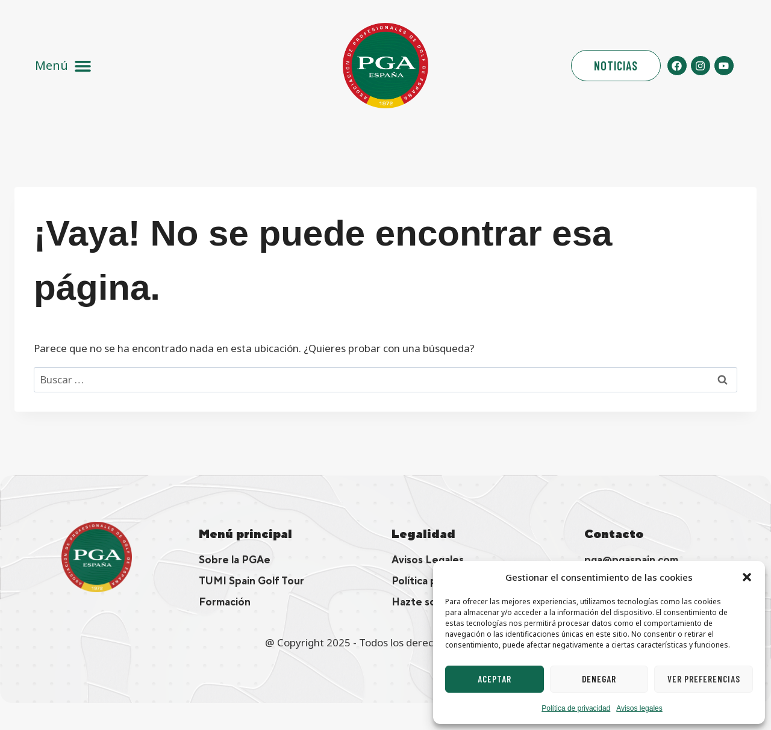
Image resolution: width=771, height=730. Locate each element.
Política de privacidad (576, 708)
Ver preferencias (703, 678)
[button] (747, 577)
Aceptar (494, 678)
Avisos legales (639, 708)
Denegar (599, 678)
